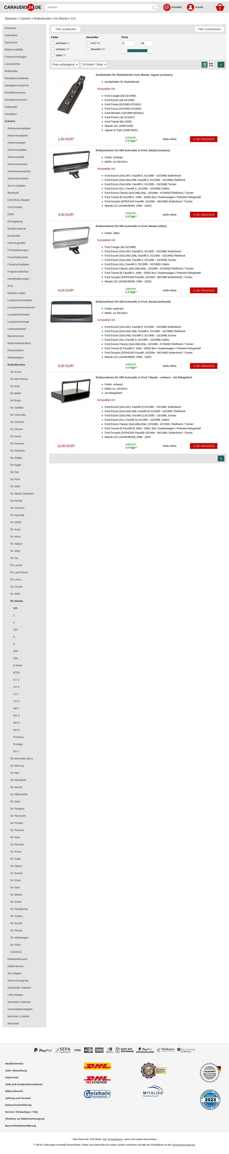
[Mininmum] (128, 43)
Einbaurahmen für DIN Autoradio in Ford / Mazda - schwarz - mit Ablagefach (144, 377)
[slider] (124, 50)
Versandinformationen (183, 1144)
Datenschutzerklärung (18, 1105)
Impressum (12, 1077)
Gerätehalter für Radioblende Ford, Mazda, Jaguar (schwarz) (134, 74)
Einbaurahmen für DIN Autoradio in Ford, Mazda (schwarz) (133, 150)
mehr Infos (170, 139)
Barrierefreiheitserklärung (20, 1125)
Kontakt (177, 7)
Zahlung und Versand (18, 1098)
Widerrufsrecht (14, 1091)
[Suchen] (98, 7)
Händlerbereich (14, 1063)
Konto (199, 7)
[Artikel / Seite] (94, 65)
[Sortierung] (65, 65)
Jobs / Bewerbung (16, 1070)
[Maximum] (146, 43)
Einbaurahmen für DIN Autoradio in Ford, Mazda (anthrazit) (133, 301)
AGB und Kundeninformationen (24, 1084)
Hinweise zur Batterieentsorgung (24, 1118)
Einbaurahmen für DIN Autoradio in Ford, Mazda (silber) (131, 226)
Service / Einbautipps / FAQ (21, 1111)
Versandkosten (115, 1139)
